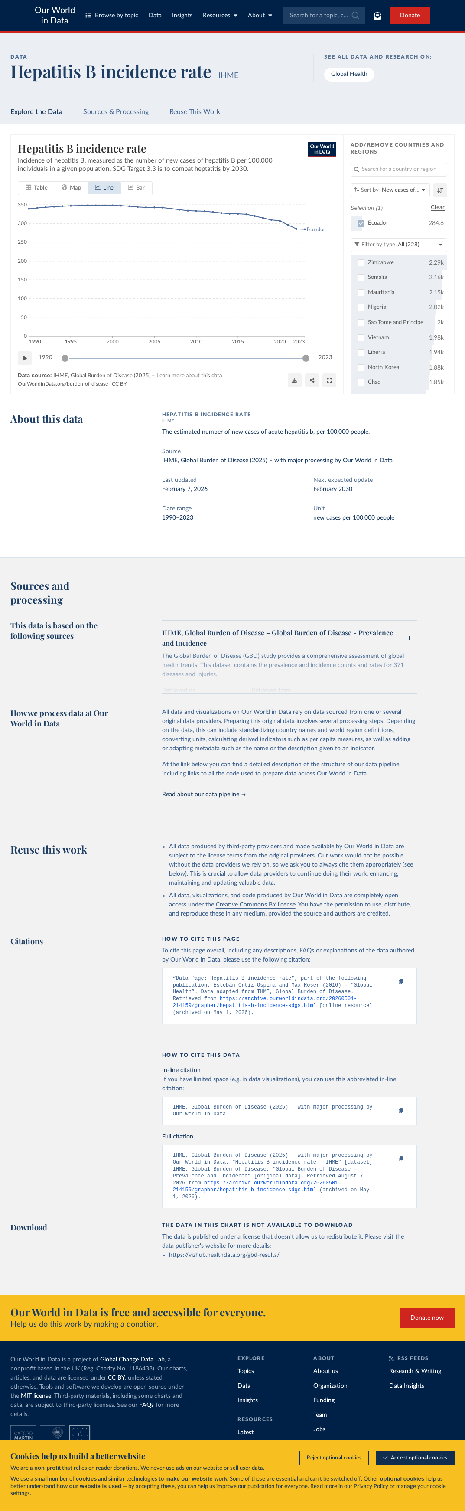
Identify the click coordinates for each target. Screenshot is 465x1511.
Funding (324, 1413)
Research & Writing (415, 1384)
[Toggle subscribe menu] (377, 15)
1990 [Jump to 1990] (45, 357)
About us (325, 1384)
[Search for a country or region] (399, 170)
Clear (438, 207)
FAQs (146, 1418)
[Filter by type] (399, 245)
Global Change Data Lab (132, 1373)
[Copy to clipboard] (392, 982)
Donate (410, 16)
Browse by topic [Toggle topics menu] (111, 15)
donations (126, 1468)
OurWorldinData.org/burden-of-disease (63, 383)
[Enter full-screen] (329, 380)
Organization (330, 1399)
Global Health (349, 74)
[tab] (37, 188)
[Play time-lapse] (25, 358)
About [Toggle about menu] (260, 15)
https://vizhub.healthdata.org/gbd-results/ (224, 1268)
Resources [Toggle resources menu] (220, 15)
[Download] (295, 380)
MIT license (36, 1409)
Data (155, 16)
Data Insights (406, 1399)
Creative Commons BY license (256, 905)
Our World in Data (55, 15)
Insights (182, 16)
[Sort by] (390, 190)
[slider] (65, 357)
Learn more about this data (189, 375)
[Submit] (355, 15)
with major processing (303, 461)
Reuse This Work (194, 111)
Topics (245, 1384)
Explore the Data (36, 111)
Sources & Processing (116, 111)
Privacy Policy (371, 1486)
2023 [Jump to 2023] (325, 357)
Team (320, 1428)
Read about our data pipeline (203, 794)
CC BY (119, 383)
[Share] (312, 380)
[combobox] (324, 15)
